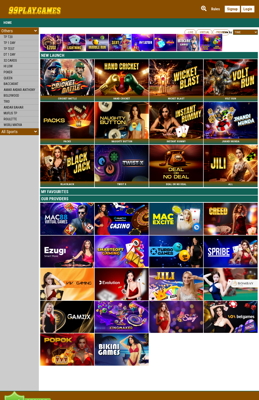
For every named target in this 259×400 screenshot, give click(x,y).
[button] (19, 131)
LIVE (190, 32)
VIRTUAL (205, 32)
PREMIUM (221, 32)
